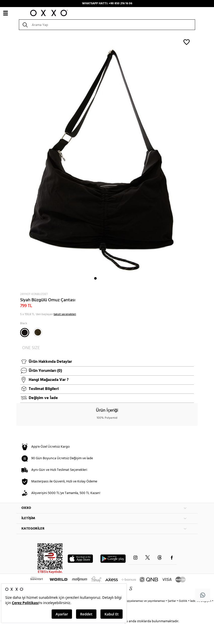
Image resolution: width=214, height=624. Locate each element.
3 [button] (104, 278)
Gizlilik (183, 601)
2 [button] (100, 278)
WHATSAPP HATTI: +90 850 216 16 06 (107, 3)
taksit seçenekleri (65, 314)
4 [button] (109, 278)
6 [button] (118, 278)
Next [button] (18, 160)
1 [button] (95, 278)
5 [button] (113, 278)
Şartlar (172, 601)
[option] (107, 160)
